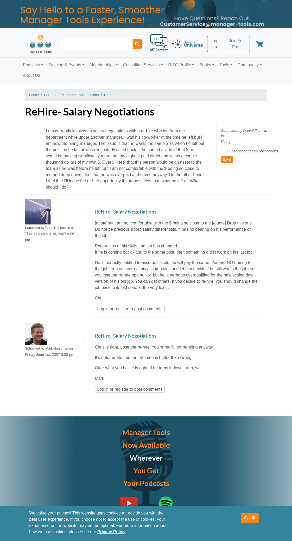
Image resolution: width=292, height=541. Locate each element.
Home (34, 95)
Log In (215, 43)
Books (205, 65)
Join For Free (236, 43)
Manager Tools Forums (80, 95)
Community (248, 65)
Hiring (108, 95)
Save (227, 159)
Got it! (249, 518)
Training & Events (64, 65)
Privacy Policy (111, 532)
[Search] (137, 44)
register (121, 309)
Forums (50, 95)
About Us (31, 75)
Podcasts (31, 65)
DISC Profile (179, 65)
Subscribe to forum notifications (252, 151)
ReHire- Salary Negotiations (125, 212)
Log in (103, 309)
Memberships (102, 65)
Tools (224, 65)
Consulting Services (141, 65)
